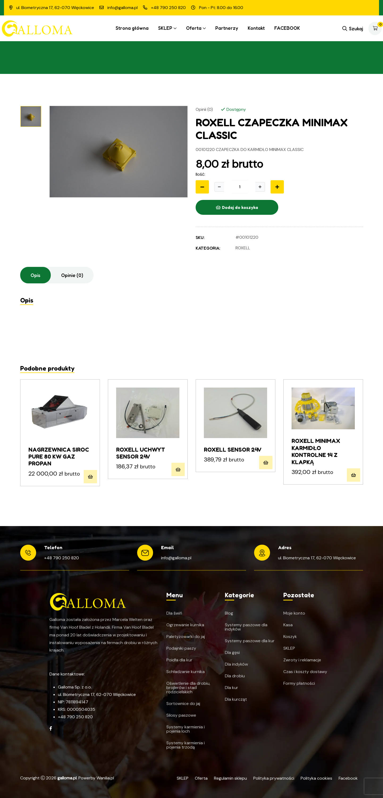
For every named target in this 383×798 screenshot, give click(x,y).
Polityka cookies (316, 778)
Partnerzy (226, 28)
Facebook (348, 778)
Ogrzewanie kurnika (185, 625)
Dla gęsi (232, 652)
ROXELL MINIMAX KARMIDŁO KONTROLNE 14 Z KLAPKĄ (316, 451)
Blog (229, 613)
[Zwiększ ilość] (260, 187)
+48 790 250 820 (61, 558)
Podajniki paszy (181, 648)
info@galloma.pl (176, 558)
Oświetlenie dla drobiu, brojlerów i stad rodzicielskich (188, 687)
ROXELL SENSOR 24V (233, 449)
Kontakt (256, 28)
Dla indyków (236, 664)
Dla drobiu (235, 676)
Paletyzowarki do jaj (185, 637)
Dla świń (174, 613)
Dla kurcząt (236, 699)
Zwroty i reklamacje (302, 660)
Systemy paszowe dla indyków (246, 627)
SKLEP (165, 28)
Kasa (288, 625)
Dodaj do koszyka (237, 207)
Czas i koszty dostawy (305, 672)
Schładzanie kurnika (185, 672)
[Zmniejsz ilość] (202, 187)
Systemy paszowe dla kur (250, 641)
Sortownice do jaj (183, 704)
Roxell (242, 248)
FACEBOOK (287, 28)
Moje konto (294, 613)
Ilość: (200, 174)
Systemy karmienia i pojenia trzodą (185, 745)
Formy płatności (299, 683)
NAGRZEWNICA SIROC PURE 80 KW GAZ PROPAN (58, 456)
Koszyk (290, 637)
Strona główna (132, 28)
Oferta (193, 28)
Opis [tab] (35, 275)
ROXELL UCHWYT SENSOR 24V (140, 453)
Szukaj (352, 28)
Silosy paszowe (181, 715)
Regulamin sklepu (230, 778)
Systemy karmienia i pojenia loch (185, 729)
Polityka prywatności (273, 778)
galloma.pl (67, 778)
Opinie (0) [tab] (72, 275)
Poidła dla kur (179, 660)
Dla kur (231, 688)
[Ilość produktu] (240, 187)
